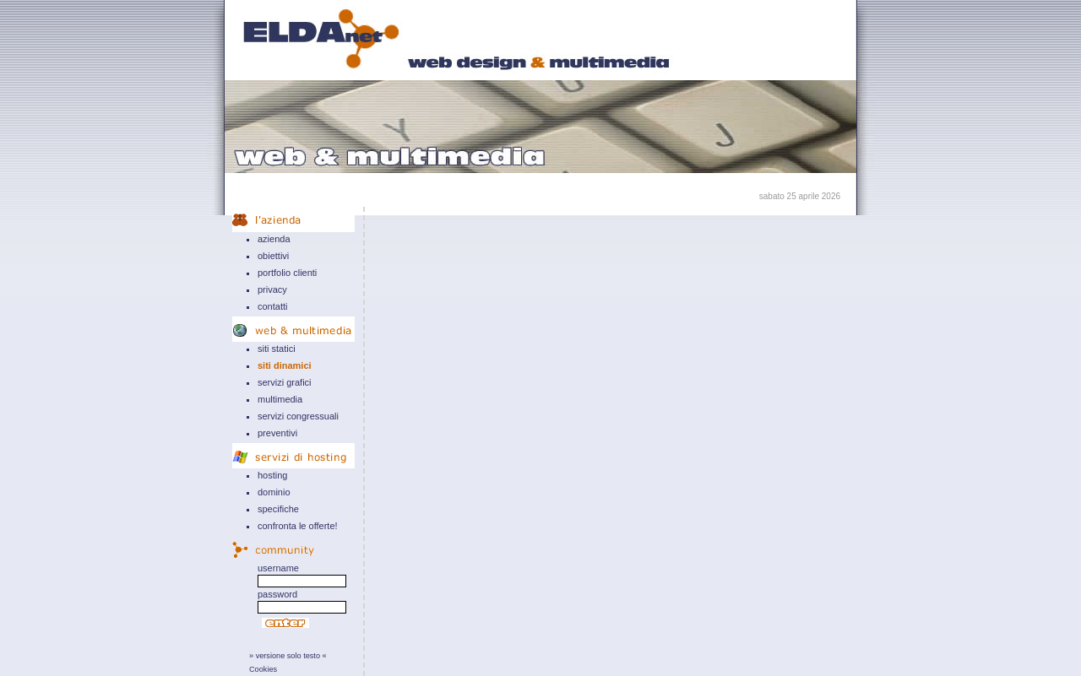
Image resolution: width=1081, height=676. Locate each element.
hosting (272, 475)
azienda (274, 239)
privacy (272, 289)
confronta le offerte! (298, 526)
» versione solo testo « (288, 656)
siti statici (277, 348)
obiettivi (273, 256)
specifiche (278, 509)
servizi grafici (285, 382)
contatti (272, 306)
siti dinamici (285, 365)
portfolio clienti (287, 273)
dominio (274, 492)
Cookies (263, 669)
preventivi (277, 433)
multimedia (280, 399)
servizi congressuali (298, 416)
